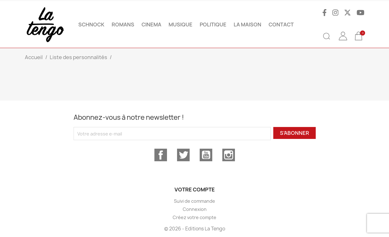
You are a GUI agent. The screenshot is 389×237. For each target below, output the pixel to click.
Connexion (195, 209)
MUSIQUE (180, 24)
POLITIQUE (213, 24)
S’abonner (294, 133)
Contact (281, 24)
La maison (247, 24)
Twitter (183, 155)
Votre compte (195, 189)
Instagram (228, 155)
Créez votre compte (194, 217)
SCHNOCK (91, 24)
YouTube (206, 155)
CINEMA (151, 24)
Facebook (160, 155)
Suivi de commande (194, 201)
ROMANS (123, 24)
